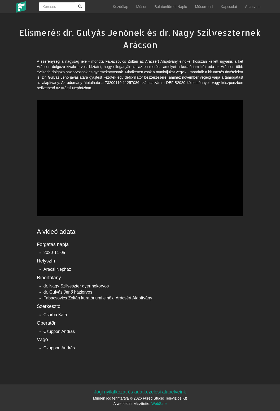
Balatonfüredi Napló (170, 7)
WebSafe (159, 403)
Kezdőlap (120, 7)
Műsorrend (204, 7)
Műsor (141, 7)
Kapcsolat (229, 7)
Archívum (253, 7)
